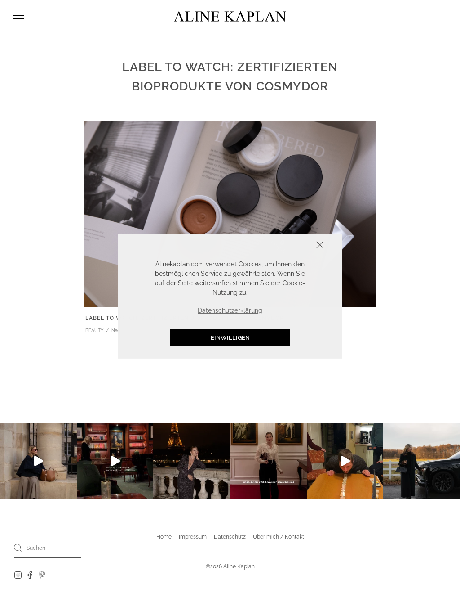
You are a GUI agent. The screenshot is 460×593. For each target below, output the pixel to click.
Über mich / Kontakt (278, 537)
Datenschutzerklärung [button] (230, 310)
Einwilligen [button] (230, 337)
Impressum (193, 537)
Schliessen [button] (292, 246)
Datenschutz (230, 537)
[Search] (18, 547)
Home (164, 537)
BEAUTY (94, 330)
